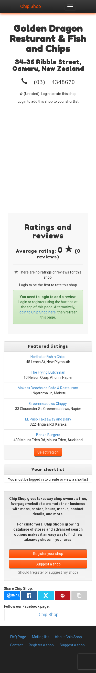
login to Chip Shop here (37, 312)
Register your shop (48, 554)
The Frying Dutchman (48, 372)
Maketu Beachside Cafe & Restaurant (48, 388)
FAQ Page (18, 637)
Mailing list (40, 637)
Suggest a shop (48, 564)
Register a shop (41, 645)
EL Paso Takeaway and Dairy (48, 419)
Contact (16, 645)
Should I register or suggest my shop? (48, 572)
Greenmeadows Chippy (48, 404)
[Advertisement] (48, 155)
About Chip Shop (68, 637)
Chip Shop (30, 6)
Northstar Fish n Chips (48, 357)
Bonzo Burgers (48, 435)
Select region (48, 452)
